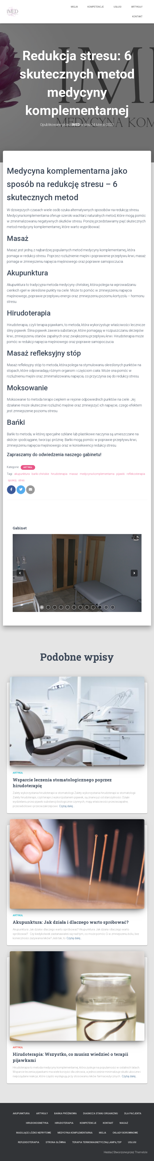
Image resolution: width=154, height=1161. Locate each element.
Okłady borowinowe (125, 1132)
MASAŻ (124, 1123)
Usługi (117, 6)
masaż (73, 473)
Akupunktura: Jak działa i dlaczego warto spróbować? (71, 922)
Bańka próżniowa (65, 1113)
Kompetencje (95, 6)
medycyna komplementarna (97, 473)
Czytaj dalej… (67, 806)
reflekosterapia (136, 473)
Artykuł (27, 467)
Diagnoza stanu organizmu (100, 1113)
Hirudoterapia (64, 1123)
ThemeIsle (141, 1152)
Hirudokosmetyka (37, 1123)
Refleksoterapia (28, 1142)
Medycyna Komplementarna (75, 1132)
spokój (12, 480)
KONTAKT (137, 16)
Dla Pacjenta (132, 1113)
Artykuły (136, 6)
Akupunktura (21, 1113)
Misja (74, 6)
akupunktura (22, 473)
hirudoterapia (59, 473)
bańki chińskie (40, 473)
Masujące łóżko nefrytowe (33, 1132)
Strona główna (56, 1142)
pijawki (120, 473)
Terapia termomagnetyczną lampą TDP (97, 1142)
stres (21, 480)
